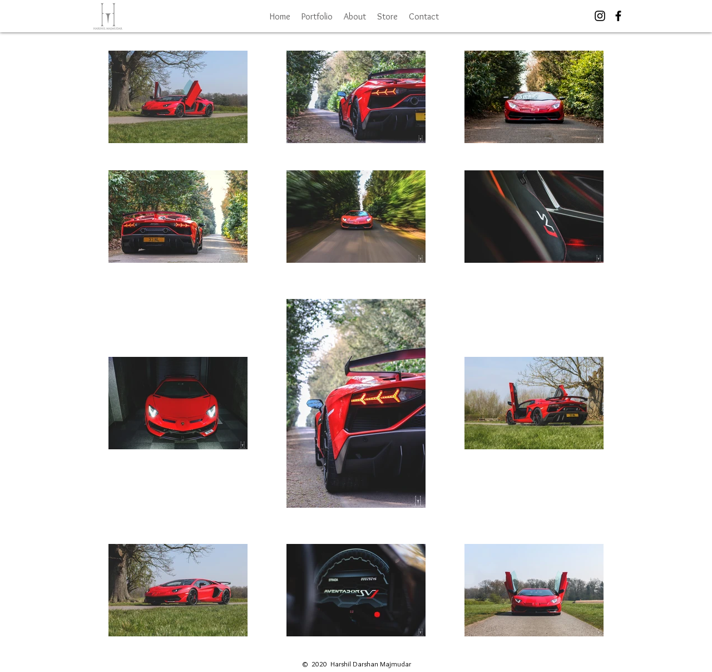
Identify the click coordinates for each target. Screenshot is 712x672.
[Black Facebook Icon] (618, 16)
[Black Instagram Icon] (600, 16)
